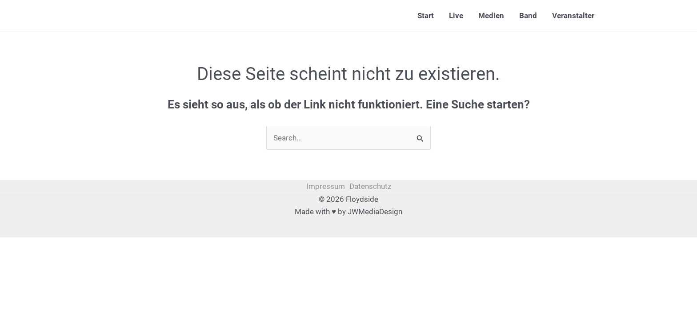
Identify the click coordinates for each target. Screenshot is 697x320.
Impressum (325, 186)
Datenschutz (370, 186)
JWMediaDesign (375, 211)
